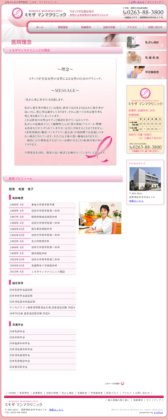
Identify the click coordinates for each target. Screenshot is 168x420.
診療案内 (38, 393)
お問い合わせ (137, 2)
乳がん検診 (68, 393)
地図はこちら (136, 201)
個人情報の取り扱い (119, 400)
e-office (158, 412)
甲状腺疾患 (97, 393)
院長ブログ (112, 393)
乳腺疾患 (82, 393)
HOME (12, 393)
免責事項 (138, 400)
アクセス (127, 393)
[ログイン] (98, 400)
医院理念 (24, 393)
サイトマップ (154, 2)
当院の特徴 (52, 393)
